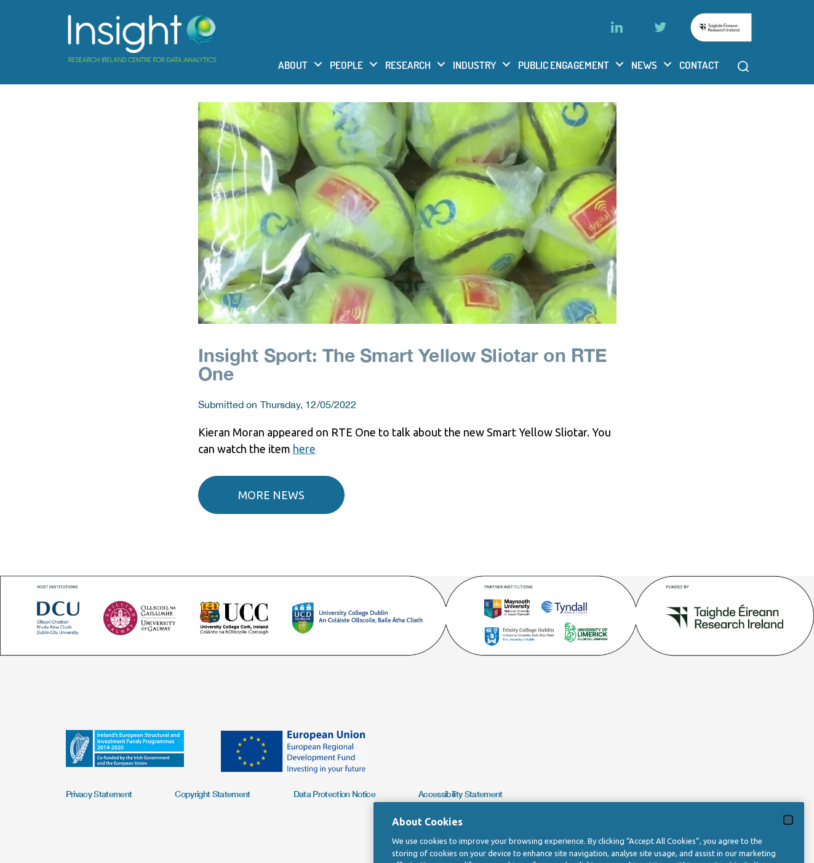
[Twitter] (660, 27)
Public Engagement (563, 64)
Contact (699, 64)
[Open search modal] (743, 66)
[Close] (788, 838)
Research (408, 64)
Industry (474, 64)
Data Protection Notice (334, 794)
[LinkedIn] (617, 27)
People (346, 64)
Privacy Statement (99, 794)
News (644, 64)
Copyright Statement (212, 794)
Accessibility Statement (460, 794)
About (293, 64)
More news (271, 495)
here (304, 449)
